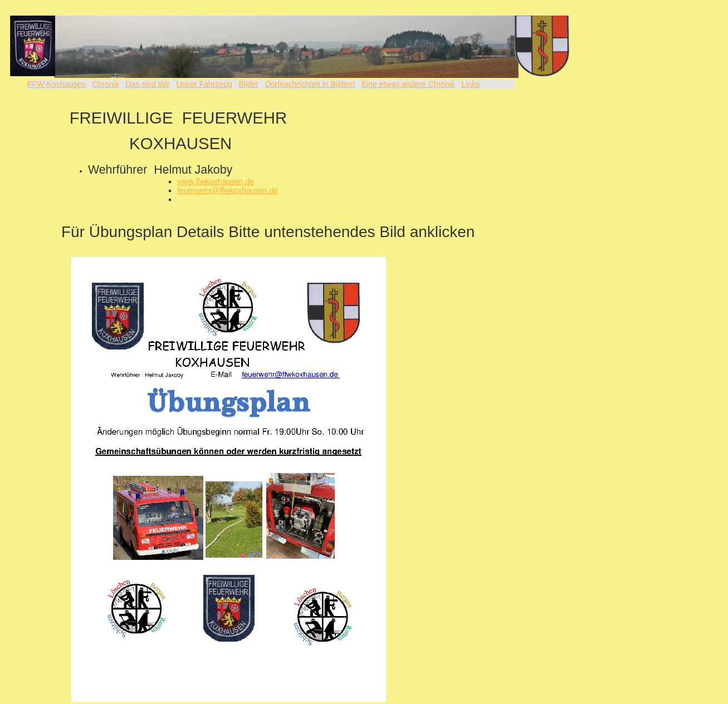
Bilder (248, 84)
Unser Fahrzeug (204, 84)
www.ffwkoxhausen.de (215, 181)
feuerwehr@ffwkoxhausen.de (227, 190)
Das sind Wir (147, 84)
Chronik (105, 84)
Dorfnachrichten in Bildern (310, 84)
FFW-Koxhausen (56, 84)
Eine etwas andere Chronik (408, 84)
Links (470, 84)
